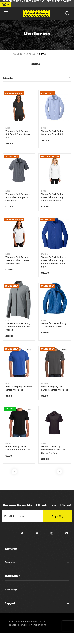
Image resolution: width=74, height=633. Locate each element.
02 (45, 471)
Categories (8, 78)
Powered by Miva (37, 625)
